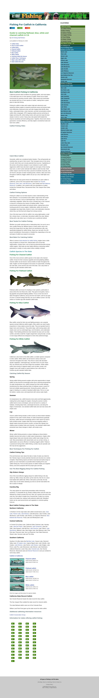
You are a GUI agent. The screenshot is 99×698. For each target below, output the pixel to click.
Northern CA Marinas (66, 83)
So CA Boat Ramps (66, 183)
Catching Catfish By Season (19, 56)
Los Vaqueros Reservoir (67, 73)
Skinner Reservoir (33, 551)
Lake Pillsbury (65, 71)
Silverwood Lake (65, 149)
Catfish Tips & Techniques (19, 58)
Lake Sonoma (34, 528)
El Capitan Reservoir (66, 132)
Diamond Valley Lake (66, 130)
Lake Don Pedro (17, 526)
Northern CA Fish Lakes (67, 49)
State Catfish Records (18, 61)
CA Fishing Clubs (65, 162)
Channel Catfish (16, 49)
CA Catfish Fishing (66, 28)
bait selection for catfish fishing (28, 240)
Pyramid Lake (35, 549)
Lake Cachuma (65, 96)
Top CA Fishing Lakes (67, 47)
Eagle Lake (64, 58)
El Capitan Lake (21, 543)
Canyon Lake (64, 126)
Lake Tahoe (64, 107)
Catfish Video (15, 43)
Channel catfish (31, 559)
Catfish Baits (15, 47)
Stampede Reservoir (66, 79)
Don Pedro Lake (65, 90)
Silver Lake (64, 117)
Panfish (58, 1)
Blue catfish (29, 576)
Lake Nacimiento (65, 102)
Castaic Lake (64, 128)
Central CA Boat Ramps (67, 181)
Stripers (64, 1)
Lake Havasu (34, 545)
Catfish (42, 1)
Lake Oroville (64, 68)
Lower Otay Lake (65, 143)
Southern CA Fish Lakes (67, 121)
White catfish (30, 585)
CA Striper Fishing (66, 39)
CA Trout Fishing (65, 37)
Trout (53, 1)
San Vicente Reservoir (67, 147)
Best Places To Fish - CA (67, 43)
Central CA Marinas (66, 119)
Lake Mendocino (65, 66)
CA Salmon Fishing (66, 33)
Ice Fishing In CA (65, 45)
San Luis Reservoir (66, 113)
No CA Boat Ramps (66, 179)
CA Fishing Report (66, 157)
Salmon (70, 1)
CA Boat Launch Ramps (67, 176)
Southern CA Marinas (66, 153)
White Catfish (15, 54)
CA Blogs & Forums (66, 159)
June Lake (63, 94)
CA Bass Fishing (65, 30)
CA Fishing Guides (66, 166)
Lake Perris (64, 138)
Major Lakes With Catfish (18, 60)
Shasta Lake (64, 77)
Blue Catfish (15, 52)
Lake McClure (64, 100)
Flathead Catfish (16, 51)
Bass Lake (63, 88)
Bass (31, 1)
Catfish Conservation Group (17, 615)
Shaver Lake (64, 115)
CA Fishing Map (65, 155)
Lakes (17, 1)
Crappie (37, 1)
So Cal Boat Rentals (66, 172)
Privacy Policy (49, 684)
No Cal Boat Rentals (66, 168)
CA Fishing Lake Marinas (67, 174)
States (26, 1)
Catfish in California (16, 556)
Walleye (48, 1)
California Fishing (65, 26)
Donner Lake (64, 56)
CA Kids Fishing (65, 164)
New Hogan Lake (65, 109)
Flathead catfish (31, 568)
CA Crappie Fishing (66, 35)
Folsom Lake (16, 513)
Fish (22, 1)
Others (75, 1)
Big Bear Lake (30, 541)
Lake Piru (63, 140)
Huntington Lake (65, 92)
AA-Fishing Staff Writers (18, 37)
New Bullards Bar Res (67, 75)
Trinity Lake (64, 81)
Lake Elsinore (18, 545)
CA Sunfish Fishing (66, 41)
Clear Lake (19, 183)
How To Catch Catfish (17, 45)
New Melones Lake (66, 111)
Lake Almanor (25, 513)
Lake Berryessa (27, 183)
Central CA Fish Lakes (67, 85)
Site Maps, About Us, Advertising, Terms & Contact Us (49, 682)
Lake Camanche (37, 526)
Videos (81, 1)
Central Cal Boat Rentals (67, 170)
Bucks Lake (64, 52)
